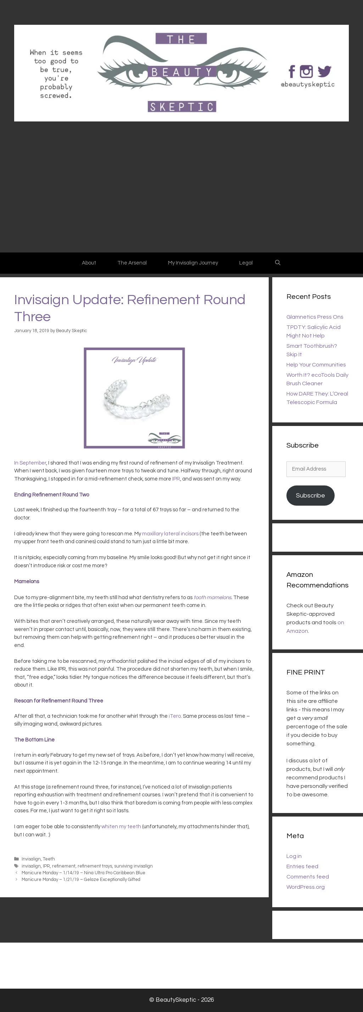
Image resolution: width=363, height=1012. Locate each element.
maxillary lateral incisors (170, 533)
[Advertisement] (181, 199)
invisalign (31, 866)
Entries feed (302, 866)
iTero (175, 716)
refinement (64, 866)
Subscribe (310, 495)
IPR (176, 479)
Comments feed (307, 877)
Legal (246, 263)
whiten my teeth (121, 826)
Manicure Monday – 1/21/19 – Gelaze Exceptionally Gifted (81, 879)
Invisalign (31, 859)
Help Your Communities (316, 365)
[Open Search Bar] (277, 263)
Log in (294, 856)
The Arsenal (132, 263)
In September (30, 463)
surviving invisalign (133, 866)
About (89, 263)
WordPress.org (305, 887)
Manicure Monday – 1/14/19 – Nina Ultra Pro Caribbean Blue (83, 873)
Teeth (49, 859)
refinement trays (95, 866)
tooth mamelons (212, 597)
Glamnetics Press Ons (315, 317)
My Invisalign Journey (193, 263)
